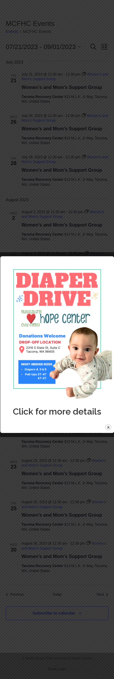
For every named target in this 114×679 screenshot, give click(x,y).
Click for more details (57, 411)
